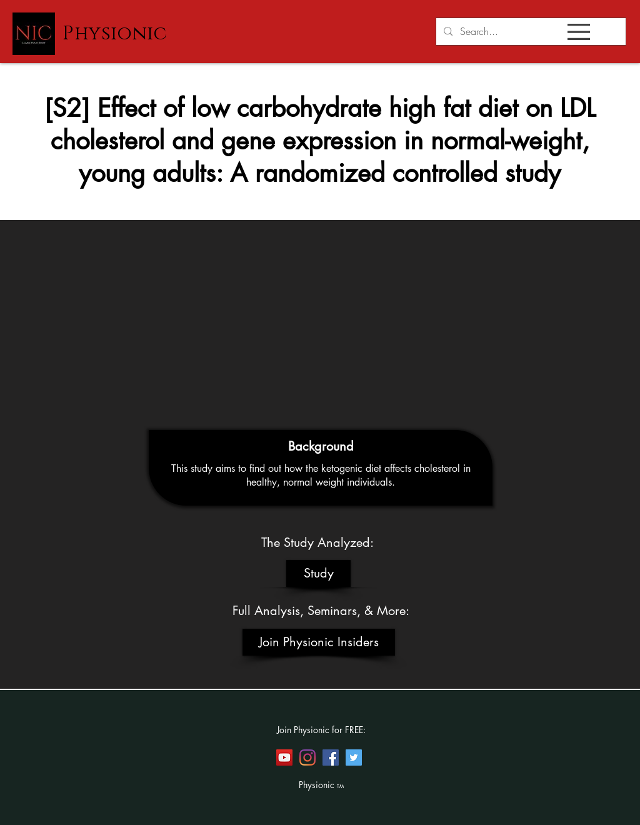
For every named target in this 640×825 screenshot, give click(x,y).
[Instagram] (307, 757)
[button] (579, 32)
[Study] (318, 573)
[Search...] (529, 31)
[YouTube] (284, 757)
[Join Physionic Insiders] (318, 642)
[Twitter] (354, 757)
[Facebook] (330, 757)
